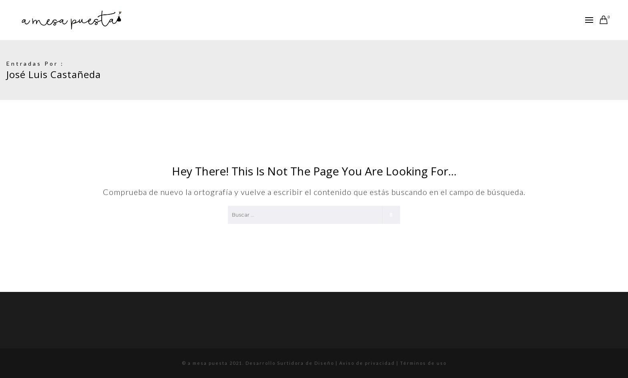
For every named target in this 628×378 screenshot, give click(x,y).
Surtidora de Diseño (305, 363)
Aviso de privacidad (368, 363)
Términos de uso (423, 363)
